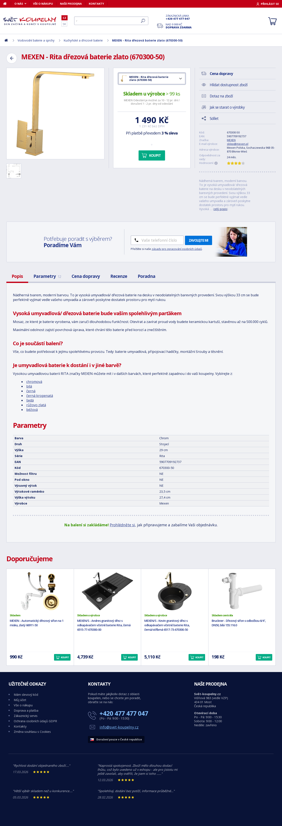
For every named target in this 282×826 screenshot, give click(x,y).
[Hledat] (111, 21)
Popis (17, 276)
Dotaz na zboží (221, 95)
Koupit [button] (65, 657)
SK (64, 24)
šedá (30, 400)
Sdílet (214, 118)
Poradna (146, 276)
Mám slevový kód (26, 695)
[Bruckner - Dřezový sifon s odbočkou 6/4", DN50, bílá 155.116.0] (242, 591)
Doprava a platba (26, 710)
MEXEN (231, 140)
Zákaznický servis (26, 716)
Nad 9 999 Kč (179, 25)
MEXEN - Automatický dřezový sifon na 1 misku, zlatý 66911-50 (36, 623)
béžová (32, 409)
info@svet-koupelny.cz (119, 727)
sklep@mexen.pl (237, 144)
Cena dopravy (86, 276)
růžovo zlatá (36, 405)
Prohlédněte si (122, 524)
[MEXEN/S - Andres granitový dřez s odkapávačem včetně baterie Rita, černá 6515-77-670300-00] (107, 591)
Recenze (118, 276)
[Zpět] (11, 58)
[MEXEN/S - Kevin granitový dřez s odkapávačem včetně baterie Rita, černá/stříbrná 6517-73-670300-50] (174, 591)
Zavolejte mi (198, 240)
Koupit (155, 155)
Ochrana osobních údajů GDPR (35, 721)
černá (30, 391)
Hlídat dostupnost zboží (228, 84)
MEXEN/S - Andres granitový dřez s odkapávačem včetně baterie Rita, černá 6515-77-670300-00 (104, 625)
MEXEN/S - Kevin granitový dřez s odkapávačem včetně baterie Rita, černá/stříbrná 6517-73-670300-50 (167, 625)
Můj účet (20, 700)
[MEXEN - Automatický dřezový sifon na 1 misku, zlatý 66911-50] (40, 591)
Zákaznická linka (179, 17)
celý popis (220, 209)
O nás (18, 4)
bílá (29, 386)
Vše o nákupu (43, 4)
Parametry (47, 276)
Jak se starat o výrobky (227, 107)
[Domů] (7, 3)
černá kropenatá (39, 395)
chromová (34, 381)
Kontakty (96, 4)
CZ (64, 18)
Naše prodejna (71, 4)
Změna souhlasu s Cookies (32, 732)
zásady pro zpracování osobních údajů (177, 249)
